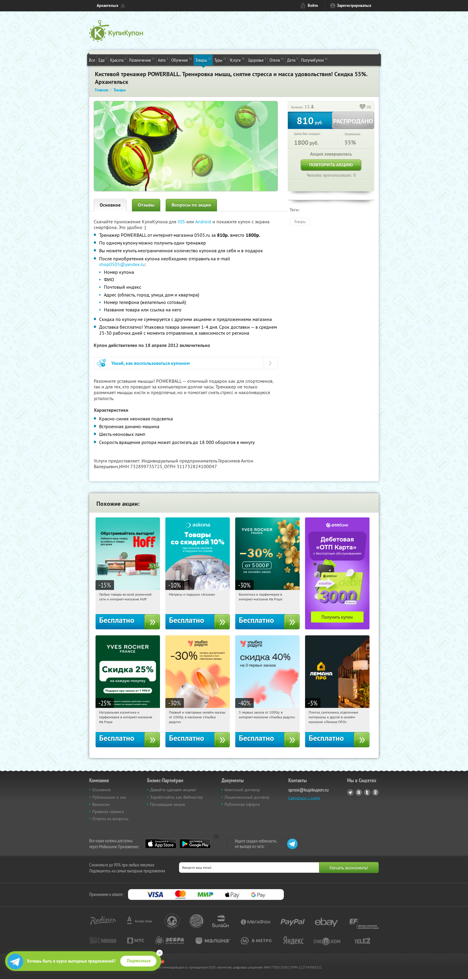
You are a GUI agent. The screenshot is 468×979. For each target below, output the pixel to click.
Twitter (367, 792)
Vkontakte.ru (358, 792)
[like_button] (363, 107)
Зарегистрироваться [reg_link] (354, 5)
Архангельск (107, 5)
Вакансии (101, 804)
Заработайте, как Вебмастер (176, 797)
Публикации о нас (109, 797)
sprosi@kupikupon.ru (308, 790)
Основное (110, 205)
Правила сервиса (108, 811)
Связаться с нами (304, 797)
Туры (220, 59)
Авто (163, 59)
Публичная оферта (242, 804)
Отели (277, 59)
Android (204, 222)
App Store (160, 844)
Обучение (181, 59)
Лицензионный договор (247, 797)
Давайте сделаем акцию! (173, 789)
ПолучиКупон (314, 59)
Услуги (237, 59)
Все (92, 60)
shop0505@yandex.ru (122, 264)
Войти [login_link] (313, 5)
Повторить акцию (331, 165)
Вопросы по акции (191, 205)
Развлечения (142, 59)
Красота (118, 59)
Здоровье (257, 59)
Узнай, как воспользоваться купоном (150, 363)
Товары (203, 59)
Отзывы (146, 205)
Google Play (195, 844)
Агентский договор (242, 789)
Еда (102, 59)
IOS (182, 222)
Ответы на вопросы (110, 818)
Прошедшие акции (167, 804)
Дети (292, 59)
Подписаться (138, 960)
